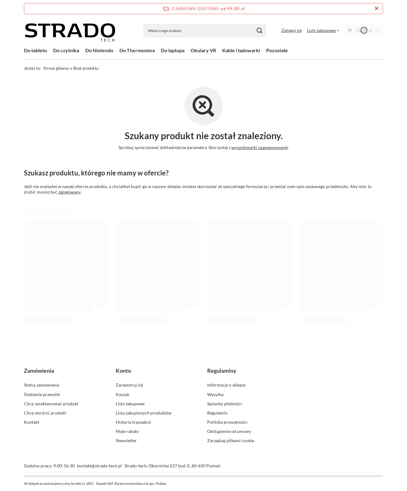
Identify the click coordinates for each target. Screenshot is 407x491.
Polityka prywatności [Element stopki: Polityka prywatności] (227, 422)
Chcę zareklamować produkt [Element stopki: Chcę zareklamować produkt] (51, 403)
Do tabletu (35, 50)
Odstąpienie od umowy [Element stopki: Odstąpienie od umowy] (229, 431)
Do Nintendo (99, 50)
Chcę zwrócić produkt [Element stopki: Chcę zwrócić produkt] (45, 412)
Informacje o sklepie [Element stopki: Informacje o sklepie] (226, 384)
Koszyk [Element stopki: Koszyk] (122, 394)
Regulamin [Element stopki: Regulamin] (217, 412)
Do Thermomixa (137, 50)
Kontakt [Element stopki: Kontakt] (31, 422)
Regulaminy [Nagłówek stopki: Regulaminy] (221, 370)
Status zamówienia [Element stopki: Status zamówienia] (41, 384)
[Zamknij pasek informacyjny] (376, 8)
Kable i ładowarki (241, 50)
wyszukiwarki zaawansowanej (259, 147)
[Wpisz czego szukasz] (204, 30)
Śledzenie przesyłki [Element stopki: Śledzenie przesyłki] (42, 394)
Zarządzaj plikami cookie (230, 440)
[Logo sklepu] (70, 30)
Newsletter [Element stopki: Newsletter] (126, 440)
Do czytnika (66, 50)
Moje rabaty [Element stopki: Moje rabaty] (127, 431)
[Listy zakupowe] (323, 30)
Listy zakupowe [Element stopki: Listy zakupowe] (130, 403)
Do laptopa (172, 50)
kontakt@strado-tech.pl (99, 465)
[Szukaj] (259, 30)
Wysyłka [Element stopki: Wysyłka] (215, 394)
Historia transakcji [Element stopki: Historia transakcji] (133, 422)
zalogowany (69, 191)
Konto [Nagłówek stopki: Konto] (123, 370)
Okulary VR (203, 50)
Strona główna (56, 68)
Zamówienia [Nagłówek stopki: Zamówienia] (39, 370)
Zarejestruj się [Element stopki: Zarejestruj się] (129, 384)
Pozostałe (277, 50)
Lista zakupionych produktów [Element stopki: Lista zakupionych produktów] (144, 412)
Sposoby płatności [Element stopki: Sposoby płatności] (224, 403)
